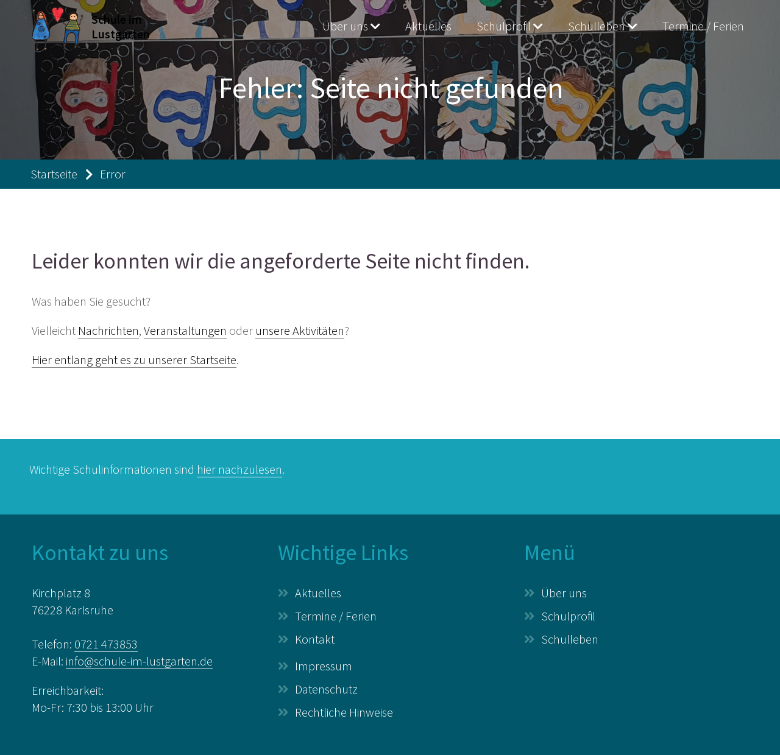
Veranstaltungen (185, 330)
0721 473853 (106, 643)
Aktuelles (428, 25)
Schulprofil (504, 25)
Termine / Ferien (703, 25)
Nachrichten (108, 330)
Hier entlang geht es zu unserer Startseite (134, 359)
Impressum (323, 665)
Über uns (345, 25)
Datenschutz (326, 689)
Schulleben (596, 25)
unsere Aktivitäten (299, 330)
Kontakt (315, 639)
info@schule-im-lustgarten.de (139, 661)
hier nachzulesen (239, 469)
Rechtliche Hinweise (344, 712)
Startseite (53, 173)
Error (113, 173)
